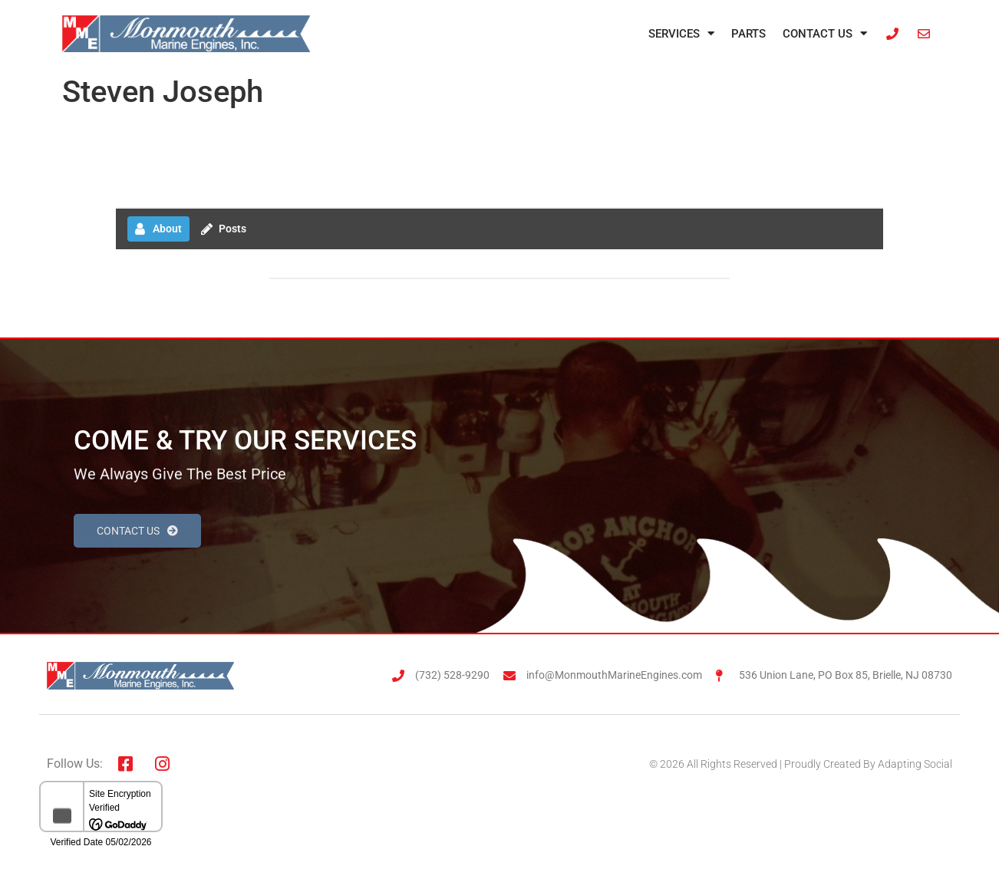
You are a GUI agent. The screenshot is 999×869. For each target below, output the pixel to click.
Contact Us (825, 33)
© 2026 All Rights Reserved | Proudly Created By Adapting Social (800, 764)
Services (681, 33)
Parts (748, 34)
